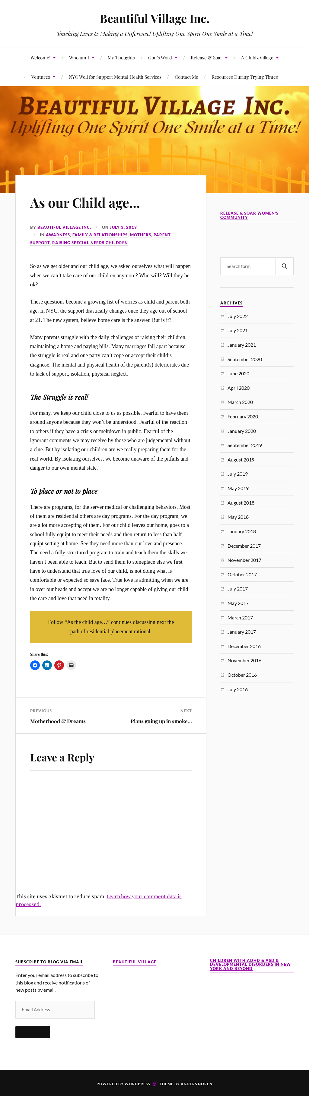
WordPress (137, 1084)
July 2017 (238, 588)
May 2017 (238, 603)
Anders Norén (196, 1084)
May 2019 (238, 488)
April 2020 (239, 388)
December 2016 (244, 646)
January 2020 (242, 431)
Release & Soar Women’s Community (249, 215)
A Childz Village (257, 57)
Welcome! (40, 57)
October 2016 (242, 675)
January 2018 (242, 531)
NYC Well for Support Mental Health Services (115, 77)
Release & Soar (206, 57)
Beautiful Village (134, 962)
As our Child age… (85, 202)
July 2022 (238, 316)
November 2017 (244, 560)
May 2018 (238, 517)
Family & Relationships (100, 234)
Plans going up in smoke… (161, 721)
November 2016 (244, 660)
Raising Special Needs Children (90, 242)
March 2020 (240, 402)
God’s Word (160, 57)
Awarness (58, 234)
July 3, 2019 (123, 227)
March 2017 (240, 617)
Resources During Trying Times (245, 77)
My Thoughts (121, 57)
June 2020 (238, 373)
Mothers (140, 234)
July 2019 (238, 474)
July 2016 (238, 689)
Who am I (79, 57)
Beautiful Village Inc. (154, 18)
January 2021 (242, 345)
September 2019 (245, 445)
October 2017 (242, 574)
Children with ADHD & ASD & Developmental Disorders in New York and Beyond (250, 964)
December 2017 (244, 546)
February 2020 (243, 416)
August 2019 (241, 459)
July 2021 (238, 330)
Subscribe (33, 1031)
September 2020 (245, 359)
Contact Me (186, 77)
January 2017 (242, 632)
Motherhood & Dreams (58, 721)
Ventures (40, 77)
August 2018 (241, 502)
